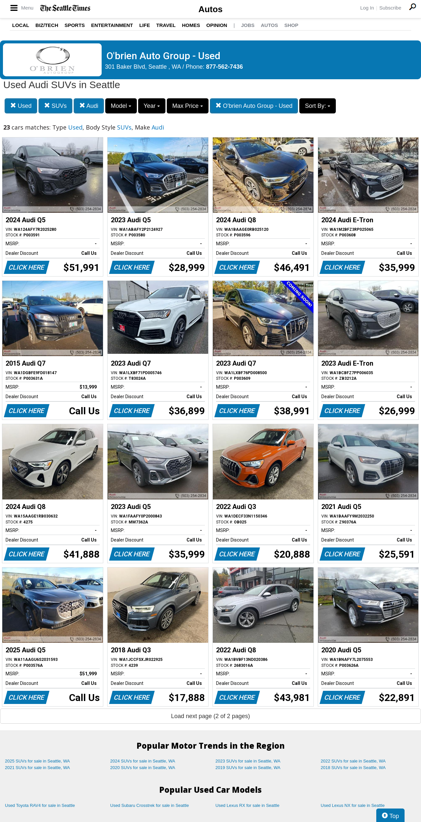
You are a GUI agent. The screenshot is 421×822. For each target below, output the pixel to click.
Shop (291, 25)
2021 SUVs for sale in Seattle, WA (37, 767)
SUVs (55, 105)
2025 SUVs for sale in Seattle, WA (37, 761)
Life (144, 25)
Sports (74, 25)
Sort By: (317, 106)
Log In (367, 8)
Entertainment (112, 25)
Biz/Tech (47, 25)
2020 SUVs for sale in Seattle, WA (142, 767)
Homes (191, 25)
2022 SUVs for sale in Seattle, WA (353, 761)
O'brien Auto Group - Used (254, 105)
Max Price (187, 106)
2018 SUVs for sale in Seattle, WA (353, 767)
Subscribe (390, 8)
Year (152, 106)
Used (21, 105)
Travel (166, 25)
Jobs (248, 25)
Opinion (216, 25)
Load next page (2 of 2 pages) (210, 716)
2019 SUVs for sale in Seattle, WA (248, 767)
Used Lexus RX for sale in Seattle (247, 805)
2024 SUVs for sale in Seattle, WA (142, 761)
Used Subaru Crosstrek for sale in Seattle (149, 805)
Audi (88, 105)
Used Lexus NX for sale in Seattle (352, 805)
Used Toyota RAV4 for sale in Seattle (40, 805)
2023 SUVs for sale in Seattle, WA (248, 761)
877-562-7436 (224, 66)
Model (121, 106)
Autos (210, 9)
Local (20, 25)
